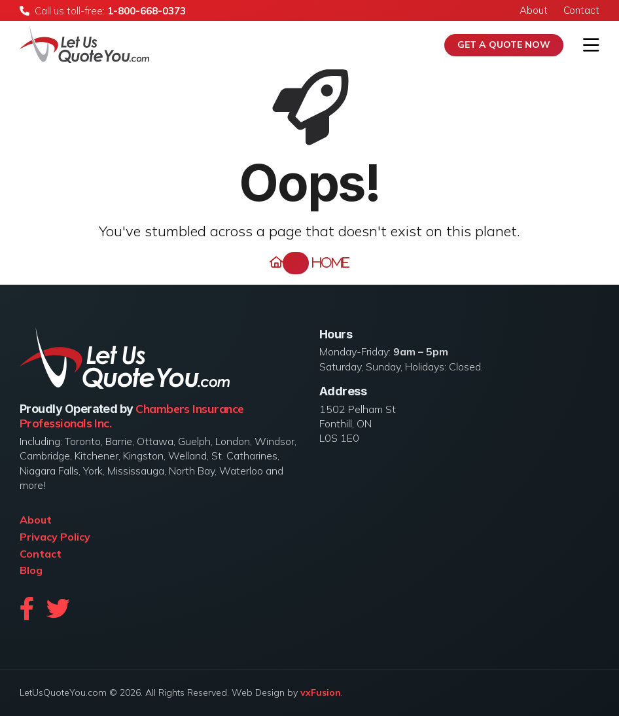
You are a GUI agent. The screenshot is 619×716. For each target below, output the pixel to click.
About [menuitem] (534, 10)
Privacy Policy (55, 536)
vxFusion (320, 692)
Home (316, 263)
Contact (41, 553)
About (36, 519)
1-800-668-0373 (146, 11)
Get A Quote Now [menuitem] (503, 44)
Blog (31, 570)
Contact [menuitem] (581, 10)
